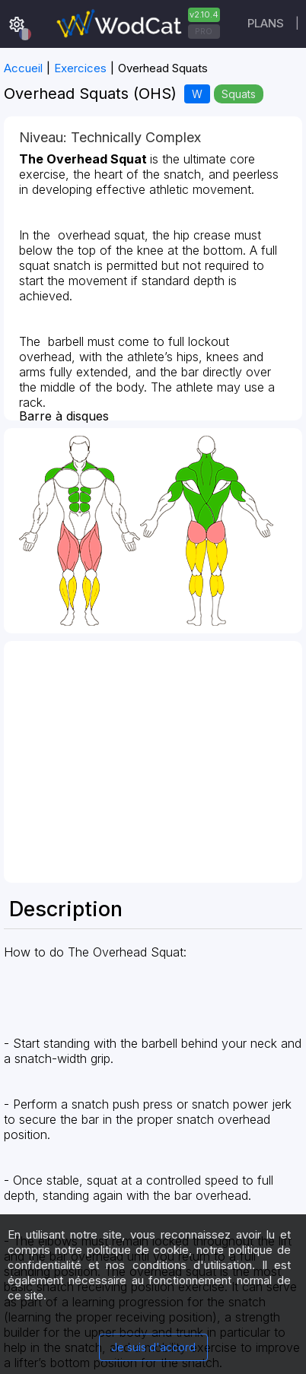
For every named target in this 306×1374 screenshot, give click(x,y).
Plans (265, 23)
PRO (203, 31)
